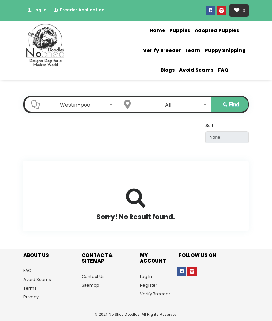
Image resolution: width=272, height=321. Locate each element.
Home (157, 30)
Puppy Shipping (225, 50)
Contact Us (93, 276)
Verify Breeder (162, 50)
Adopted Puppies (217, 30)
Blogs (168, 70)
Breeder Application (79, 10)
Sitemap (90, 285)
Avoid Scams (196, 70)
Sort (209, 125)
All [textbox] (168, 105)
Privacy (31, 297)
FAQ (223, 70)
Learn (192, 50)
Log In (37, 10)
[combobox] (77, 104)
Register (148, 285)
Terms (30, 288)
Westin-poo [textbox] (75, 105)
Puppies (179, 30)
